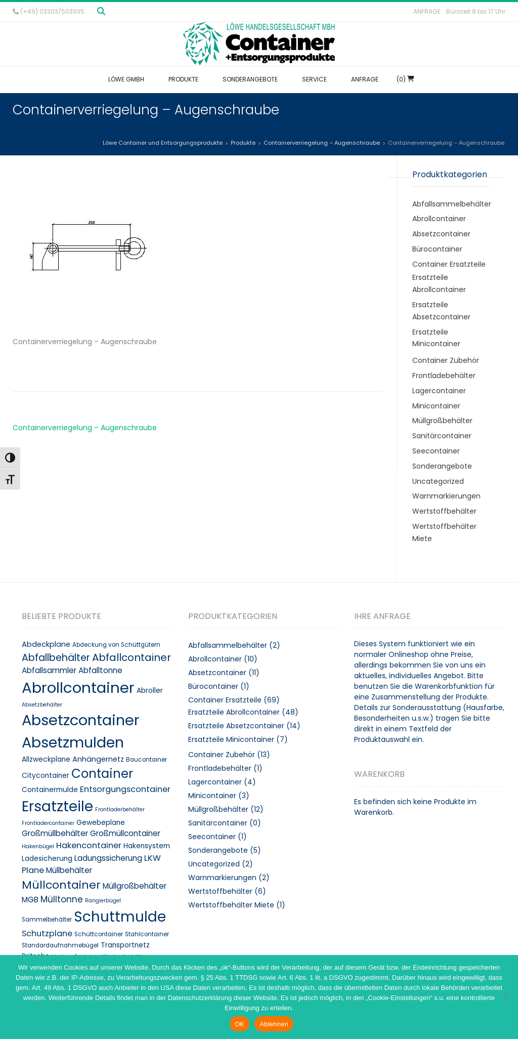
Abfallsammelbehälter (451, 204)
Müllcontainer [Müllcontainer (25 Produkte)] (61, 885)
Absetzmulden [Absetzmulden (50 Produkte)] (73, 742)
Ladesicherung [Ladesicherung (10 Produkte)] (47, 858)
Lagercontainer (439, 391)
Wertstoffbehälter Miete (231, 905)
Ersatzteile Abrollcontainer (234, 712)
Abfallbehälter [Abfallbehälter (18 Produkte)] (56, 657)
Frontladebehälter (444, 375)
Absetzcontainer (441, 234)
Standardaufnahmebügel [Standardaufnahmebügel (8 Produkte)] (60, 945)
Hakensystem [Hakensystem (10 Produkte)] (146, 846)
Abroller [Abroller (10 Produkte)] (150, 690)
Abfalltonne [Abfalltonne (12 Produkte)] (100, 670)
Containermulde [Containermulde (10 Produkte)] (50, 790)
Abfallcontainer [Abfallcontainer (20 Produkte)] (131, 657)
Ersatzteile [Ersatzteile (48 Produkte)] (57, 806)
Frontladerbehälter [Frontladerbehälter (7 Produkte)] (120, 809)
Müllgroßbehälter (442, 420)
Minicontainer (436, 406)
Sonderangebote (442, 466)
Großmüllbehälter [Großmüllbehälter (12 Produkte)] (55, 833)
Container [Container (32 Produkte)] (102, 773)
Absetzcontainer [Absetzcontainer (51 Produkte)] (81, 720)
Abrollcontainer (439, 219)
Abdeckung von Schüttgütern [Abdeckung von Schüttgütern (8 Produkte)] (116, 645)
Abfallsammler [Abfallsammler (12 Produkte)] (49, 670)
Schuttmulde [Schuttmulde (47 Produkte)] (120, 917)
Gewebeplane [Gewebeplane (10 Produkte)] (100, 822)
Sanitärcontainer (441, 436)
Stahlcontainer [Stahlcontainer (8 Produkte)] (147, 934)
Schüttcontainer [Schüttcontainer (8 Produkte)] (98, 934)
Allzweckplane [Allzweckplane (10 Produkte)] (46, 759)
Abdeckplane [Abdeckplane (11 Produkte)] (46, 644)
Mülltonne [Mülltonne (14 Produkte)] (61, 899)
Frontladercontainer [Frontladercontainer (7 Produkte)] (48, 823)
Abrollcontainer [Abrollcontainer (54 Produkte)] (78, 687)
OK (239, 1024)
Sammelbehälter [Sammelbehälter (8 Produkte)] (47, 920)
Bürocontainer (437, 249)
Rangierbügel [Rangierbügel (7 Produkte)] (103, 900)
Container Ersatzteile (449, 264)
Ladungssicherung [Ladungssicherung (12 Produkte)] (108, 858)
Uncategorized (438, 481)
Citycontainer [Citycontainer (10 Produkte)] (45, 775)
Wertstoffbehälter (444, 511)
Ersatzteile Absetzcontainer (236, 726)
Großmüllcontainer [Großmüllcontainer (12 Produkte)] (125, 833)
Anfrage (427, 11)
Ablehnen (274, 1024)
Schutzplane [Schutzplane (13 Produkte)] (47, 933)
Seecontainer (436, 451)
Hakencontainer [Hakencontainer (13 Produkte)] (88, 845)
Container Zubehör (445, 360)
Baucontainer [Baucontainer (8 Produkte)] (146, 760)
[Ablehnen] (505, 997)
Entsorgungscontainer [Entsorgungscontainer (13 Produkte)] (125, 789)
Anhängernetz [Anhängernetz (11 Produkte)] (98, 759)
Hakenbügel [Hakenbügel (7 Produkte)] (38, 846)
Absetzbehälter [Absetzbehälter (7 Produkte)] (42, 705)
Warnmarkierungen (446, 496)
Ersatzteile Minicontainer (231, 739)
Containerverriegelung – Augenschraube (85, 428)
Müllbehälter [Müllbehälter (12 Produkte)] (69, 870)
